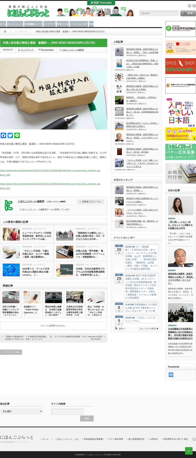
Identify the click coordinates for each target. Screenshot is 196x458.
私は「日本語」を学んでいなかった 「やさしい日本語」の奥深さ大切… (96, 312)
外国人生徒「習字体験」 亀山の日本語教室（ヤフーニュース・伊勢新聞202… (90, 254)
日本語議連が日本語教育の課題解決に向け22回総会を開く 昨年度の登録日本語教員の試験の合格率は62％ (180, 334)
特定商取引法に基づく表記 (175, 439)
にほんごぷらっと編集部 (73, 50)
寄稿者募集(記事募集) (93, 439)
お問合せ (154, 439)
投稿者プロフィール (91, 201)
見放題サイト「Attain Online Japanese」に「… (31, 311)
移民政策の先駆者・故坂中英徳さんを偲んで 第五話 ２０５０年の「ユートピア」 (142, 137)
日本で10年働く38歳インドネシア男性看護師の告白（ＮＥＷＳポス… (10, 311)
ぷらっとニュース (15, 24)
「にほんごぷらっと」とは (66, 439)
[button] (119, 328)
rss (189, 6)
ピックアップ (49, 24)
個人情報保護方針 (136, 439)
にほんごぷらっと (17, 437)
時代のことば (63, 24)
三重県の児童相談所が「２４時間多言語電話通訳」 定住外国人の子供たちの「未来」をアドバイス (28, 338)
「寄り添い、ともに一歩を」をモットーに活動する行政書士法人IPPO (180, 225)
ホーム (3, 24)
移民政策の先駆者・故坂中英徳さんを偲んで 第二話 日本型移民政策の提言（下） (142, 112)
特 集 (91, 24)
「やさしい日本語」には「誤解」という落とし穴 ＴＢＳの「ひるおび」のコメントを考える (142, 163)
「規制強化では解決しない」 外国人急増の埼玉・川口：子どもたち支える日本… (90, 236)
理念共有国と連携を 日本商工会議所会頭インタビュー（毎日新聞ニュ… (53, 312)
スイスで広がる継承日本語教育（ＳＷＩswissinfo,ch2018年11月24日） (78, 338)
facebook (194, 6)
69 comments (47, 50)
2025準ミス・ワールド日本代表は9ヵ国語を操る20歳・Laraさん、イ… (36, 271)
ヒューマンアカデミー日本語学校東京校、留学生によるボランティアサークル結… (36, 236)
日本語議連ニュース (33, 24)
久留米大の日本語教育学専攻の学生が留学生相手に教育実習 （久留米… (74, 312)
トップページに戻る (11, 352)
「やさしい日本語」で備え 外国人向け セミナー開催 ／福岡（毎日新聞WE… (36, 254)
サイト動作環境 (116, 439)
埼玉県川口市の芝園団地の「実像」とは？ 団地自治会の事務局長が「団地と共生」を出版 (142, 63)
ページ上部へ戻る (189, 451)
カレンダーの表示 (149, 328)
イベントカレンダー (79, 24)
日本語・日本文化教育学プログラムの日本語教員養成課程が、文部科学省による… (90, 271)
